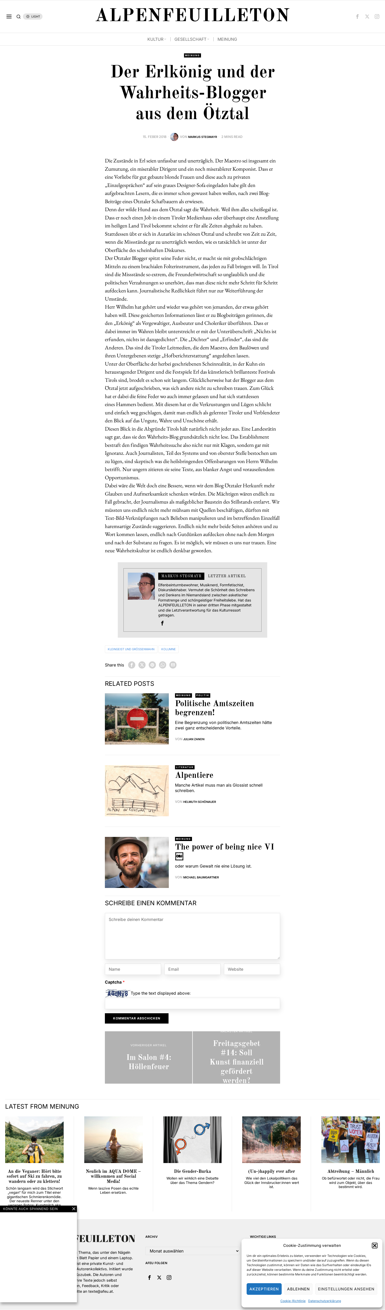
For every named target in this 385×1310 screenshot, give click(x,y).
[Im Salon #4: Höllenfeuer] (148, 1058)
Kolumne (186, 649)
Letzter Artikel (227, 577)
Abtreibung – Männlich (350, 1172)
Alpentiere (194, 777)
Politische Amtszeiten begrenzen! (214, 709)
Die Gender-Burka (192, 1172)
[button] (374, 1245)
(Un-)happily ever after (271, 1172)
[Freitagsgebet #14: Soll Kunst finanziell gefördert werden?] (236, 1058)
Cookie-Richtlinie (293, 1301)
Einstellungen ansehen (346, 1289)
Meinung (192, 55)
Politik (205, 696)
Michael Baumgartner (204, 878)
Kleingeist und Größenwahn (138, 649)
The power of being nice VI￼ (224, 853)
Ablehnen (298, 1289)
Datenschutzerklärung (324, 1301)
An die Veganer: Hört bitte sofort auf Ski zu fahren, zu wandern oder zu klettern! (34, 1177)
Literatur (185, 767)
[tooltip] (357, 16)
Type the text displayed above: (161, 993)
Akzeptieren (264, 1289)
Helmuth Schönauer (202, 803)
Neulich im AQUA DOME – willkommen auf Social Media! (113, 1177)
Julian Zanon (195, 740)
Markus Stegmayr (202, 137)
